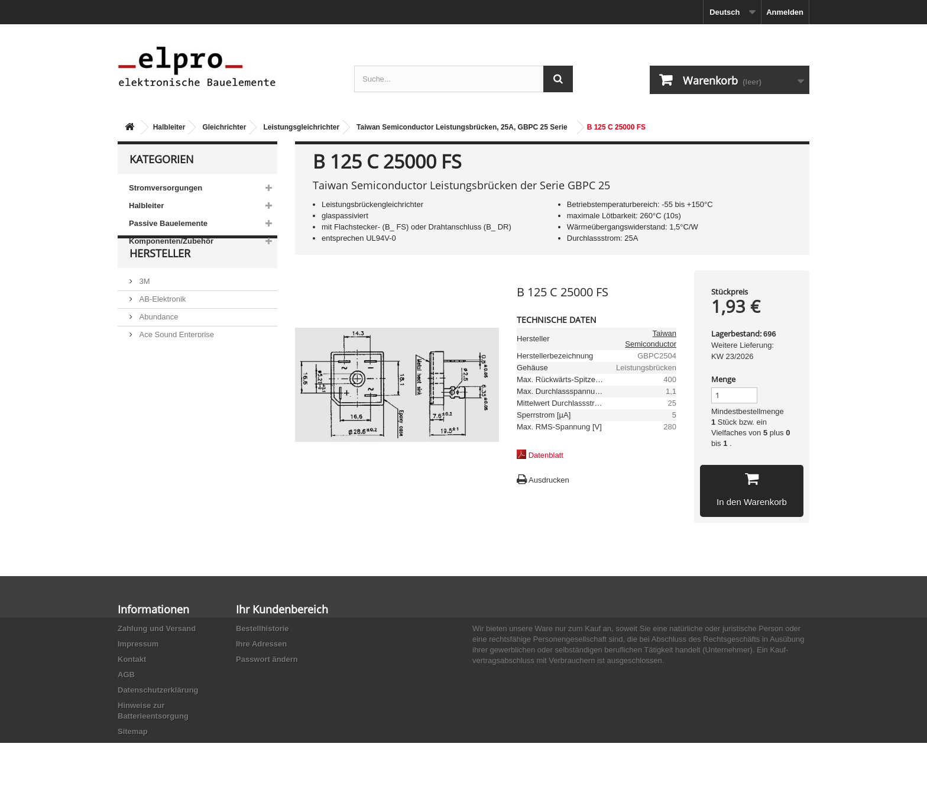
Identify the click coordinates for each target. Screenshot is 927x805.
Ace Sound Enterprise (175, 361)
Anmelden (784, 12)
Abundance (157, 344)
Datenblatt (546, 455)
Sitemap (133, 731)
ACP (146, 379)
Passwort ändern (267, 659)
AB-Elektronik (161, 326)
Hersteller (159, 285)
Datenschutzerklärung (158, 690)
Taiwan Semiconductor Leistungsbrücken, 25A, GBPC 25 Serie (462, 127)
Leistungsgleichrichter (301, 127)
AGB (126, 674)
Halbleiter (169, 127)
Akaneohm (156, 414)
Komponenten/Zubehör (171, 241)
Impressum (138, 643)
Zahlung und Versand (157, 628)
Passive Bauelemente (168, 223)
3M (143, 308)
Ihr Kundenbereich (282, 609)
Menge (723, 379)
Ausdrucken (549, 480)
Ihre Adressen (261, 643)
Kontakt (132, 659)
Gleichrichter (224, 127)
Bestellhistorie (262, 628)
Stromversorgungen (165, 187)
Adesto (150, 397)
